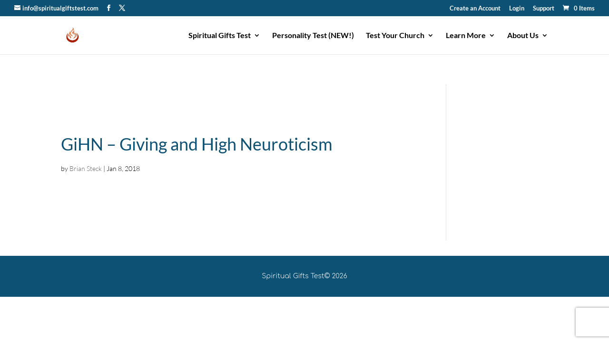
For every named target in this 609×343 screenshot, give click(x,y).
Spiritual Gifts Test (219, 36)
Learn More (466, 36)
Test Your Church (395, 36)
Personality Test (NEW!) (313, 36)
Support (543, 8)
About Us (523, 36)
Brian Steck (85, 168)
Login (516, 8)
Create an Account (475, 8)
